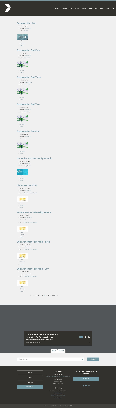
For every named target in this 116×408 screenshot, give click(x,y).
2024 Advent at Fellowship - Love (33, 241)
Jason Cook (28, 28)
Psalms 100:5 (28, 217)
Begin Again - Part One (28, 131)
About (70, 8)
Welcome (64, 8)
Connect (77, 8)
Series (54, 351)
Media (107, 8)
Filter (93, 359)
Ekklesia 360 (70, 406)
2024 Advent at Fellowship (30, 193)
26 (53, 295)
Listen (21, 40)
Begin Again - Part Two (28, 104)
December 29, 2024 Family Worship (34, 158)
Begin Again (27, 57)
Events (101, 8)
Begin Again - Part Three (29, 77)
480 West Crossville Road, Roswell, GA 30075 (58, 376)
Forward (26, 30)
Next (57, 295)
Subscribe (86, 379)
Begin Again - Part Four (28, 50)
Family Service (27, 166)
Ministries (84, 8)
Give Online (30, 387)
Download (22, 43)
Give (96, 8)
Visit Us (30, 372)
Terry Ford (27, 163)
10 (50, 295)
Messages (30, 382)
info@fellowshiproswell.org (58, 395)
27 (55, 295)
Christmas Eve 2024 (27, 185)
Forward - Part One (26, 23)
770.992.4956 (58, 393)
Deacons (57, 8)
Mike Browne (28, 82)
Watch (21, 45)
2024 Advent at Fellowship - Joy (33, 269)
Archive (61, 351)
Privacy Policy (58, 398)
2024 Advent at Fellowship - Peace (34, 212)
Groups (90, 8)
